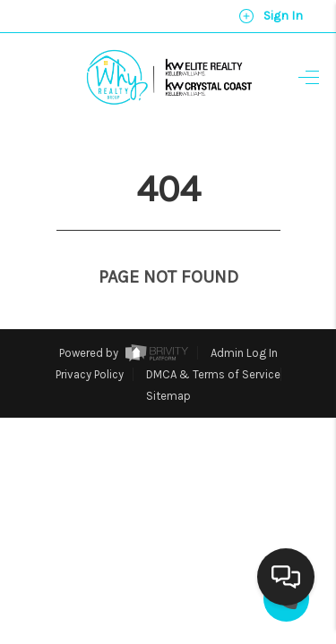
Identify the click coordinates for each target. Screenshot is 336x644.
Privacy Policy (90, 341)
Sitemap (168, 362)
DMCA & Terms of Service (213, 341)
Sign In (270, 16)
